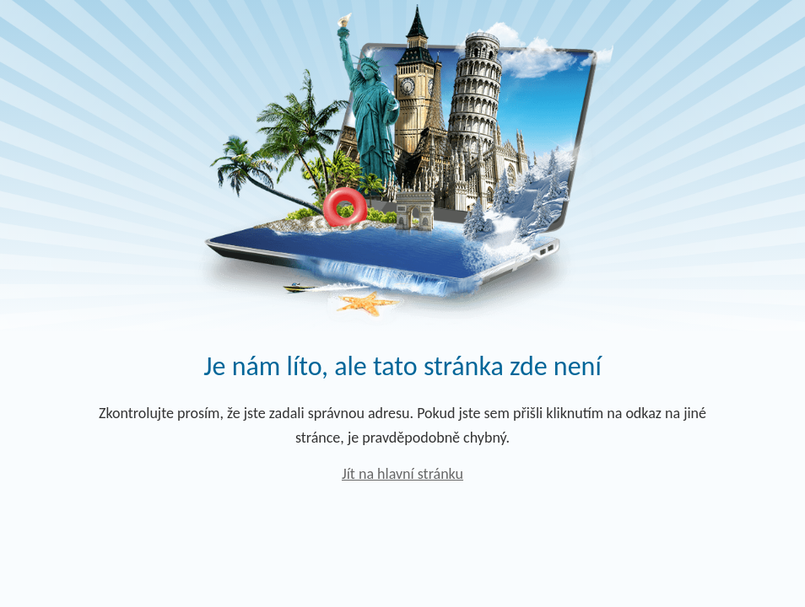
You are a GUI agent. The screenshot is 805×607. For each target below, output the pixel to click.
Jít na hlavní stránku (402, 474)
